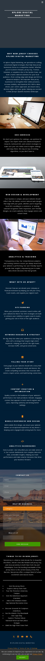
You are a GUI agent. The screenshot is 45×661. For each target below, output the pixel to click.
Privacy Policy (37, 654)
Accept (22, 657)
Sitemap (34, 648)
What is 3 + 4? (13, 533)
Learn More (22, 35)
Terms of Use (24, 648)
